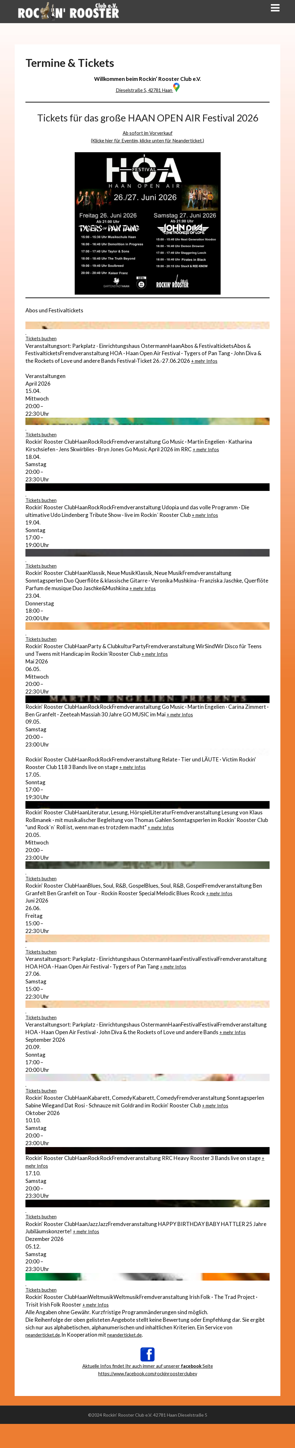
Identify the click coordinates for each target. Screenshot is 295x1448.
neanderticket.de (45, 1359)
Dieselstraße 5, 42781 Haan (148, 90)
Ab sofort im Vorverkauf (147, 132)
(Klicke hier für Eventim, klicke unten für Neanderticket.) (148, 140)
